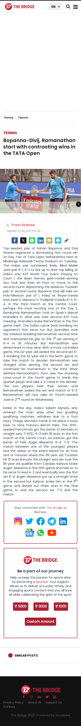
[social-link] (66, 240)
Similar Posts (26, 655)
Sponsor (42, 582)
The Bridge (54, 507)
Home (10, 118)
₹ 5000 (21, 606)
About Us (34, 702)
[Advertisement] (40, 66)
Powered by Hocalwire (53, 715)
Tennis (10, 132)
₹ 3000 (41, 606)
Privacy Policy (13, 702)
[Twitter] (23, 240)
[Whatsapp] (32, 240)
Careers (9, 707)
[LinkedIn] (40, 240)
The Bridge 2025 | (24, 715)
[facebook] (14, 240)
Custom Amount (40, 621)
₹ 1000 (61, 606)
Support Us (54, 702)
